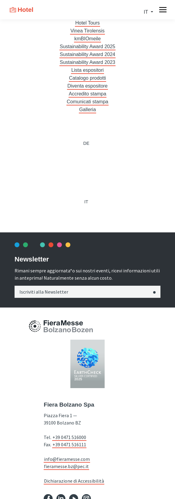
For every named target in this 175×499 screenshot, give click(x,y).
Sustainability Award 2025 (87, 46)
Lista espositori (87, 70)
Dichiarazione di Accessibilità (74, 481)
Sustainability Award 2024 (87, 54)
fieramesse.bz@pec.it (66, 466)
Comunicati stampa (87, 101)
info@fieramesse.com (67, 459)
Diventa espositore (87, 85)
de (86, 143)
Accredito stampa (87, 93)
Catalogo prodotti (87, 78)
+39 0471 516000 (69, 437)
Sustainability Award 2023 (87, 62)
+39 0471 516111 (69, 444)
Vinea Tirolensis (87, 30)
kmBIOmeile (87, 38)
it (146, 12)
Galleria (87, 109)
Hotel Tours (87, 22)
